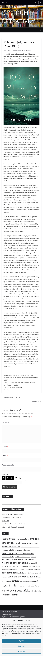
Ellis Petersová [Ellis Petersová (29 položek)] (26, 557)
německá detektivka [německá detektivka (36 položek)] (13, 569)
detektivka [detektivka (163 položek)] (7, 553)
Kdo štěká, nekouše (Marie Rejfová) (13, 524)
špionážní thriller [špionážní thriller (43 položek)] (36, 591)
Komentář (6, 422)
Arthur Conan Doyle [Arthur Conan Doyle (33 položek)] (26, 547)
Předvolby (21, 651)
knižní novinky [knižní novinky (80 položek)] (15, 566)
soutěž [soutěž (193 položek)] (15, 580)
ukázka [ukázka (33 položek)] (26, 586)
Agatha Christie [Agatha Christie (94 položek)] (8, 539)
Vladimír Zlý (36, 401)
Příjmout (21, 641)
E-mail (5, 456)
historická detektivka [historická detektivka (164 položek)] (13, 562)
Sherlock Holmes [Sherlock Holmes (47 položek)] (35, 577)
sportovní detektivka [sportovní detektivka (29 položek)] (25, 581)
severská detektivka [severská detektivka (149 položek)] (18, 576)
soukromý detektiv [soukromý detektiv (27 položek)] (6, 581)
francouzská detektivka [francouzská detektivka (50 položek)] (16, 559)
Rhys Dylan (5, 520)
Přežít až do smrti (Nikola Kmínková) (13, 514)
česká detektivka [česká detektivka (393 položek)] (19, 590)
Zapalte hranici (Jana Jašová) (11, 517)
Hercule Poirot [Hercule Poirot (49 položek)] (29, 559)
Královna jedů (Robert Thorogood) (13, 527)
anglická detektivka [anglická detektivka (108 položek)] (11, 546)
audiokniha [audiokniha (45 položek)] (35, 547)
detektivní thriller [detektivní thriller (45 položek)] (28, 554)
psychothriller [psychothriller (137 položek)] (9, 572)
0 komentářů (26, 50)
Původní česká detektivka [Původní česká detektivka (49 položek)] (25, 573)
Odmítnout (21, 646)
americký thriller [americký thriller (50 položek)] (32, 543)
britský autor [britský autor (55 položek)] (25, 550)
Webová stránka (8, 465)
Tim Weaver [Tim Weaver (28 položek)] (21, 586)
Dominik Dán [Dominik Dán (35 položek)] (18, 557)
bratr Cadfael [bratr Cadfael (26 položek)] (5, 550)
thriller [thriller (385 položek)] (13, 585)
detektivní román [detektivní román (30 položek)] (18, 554)
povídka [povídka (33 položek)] (22, 569)
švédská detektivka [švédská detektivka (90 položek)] (10, 595)
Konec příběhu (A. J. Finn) (11, 397)
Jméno (5, 447)
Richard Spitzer (17, 50)
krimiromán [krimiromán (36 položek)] (25, 566)
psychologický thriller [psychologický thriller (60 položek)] (33, 569)
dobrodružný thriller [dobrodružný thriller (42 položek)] (8, 557)
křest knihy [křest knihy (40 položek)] (32, 566)
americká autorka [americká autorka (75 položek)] (22, 539)
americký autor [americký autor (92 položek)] (20, 543)
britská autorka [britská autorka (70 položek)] (15, 550)
